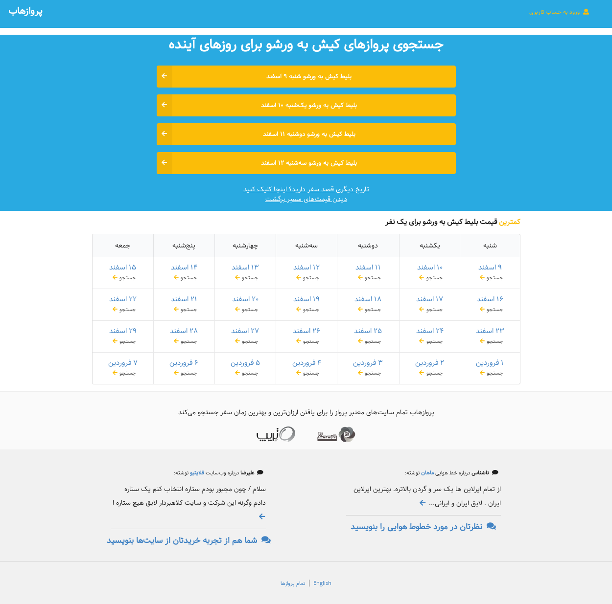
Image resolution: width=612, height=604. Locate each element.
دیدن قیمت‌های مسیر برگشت (306, 199)
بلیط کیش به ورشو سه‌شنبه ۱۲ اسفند (257, 163)
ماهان (427, 473)
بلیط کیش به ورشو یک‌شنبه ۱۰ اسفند (257, 105)
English (322, 583)
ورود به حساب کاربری (559, 12)
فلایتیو (196, 473)
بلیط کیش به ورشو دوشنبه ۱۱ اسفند (256, 134)
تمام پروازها (293, 583)
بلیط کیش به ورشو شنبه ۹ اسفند (254, 77)
